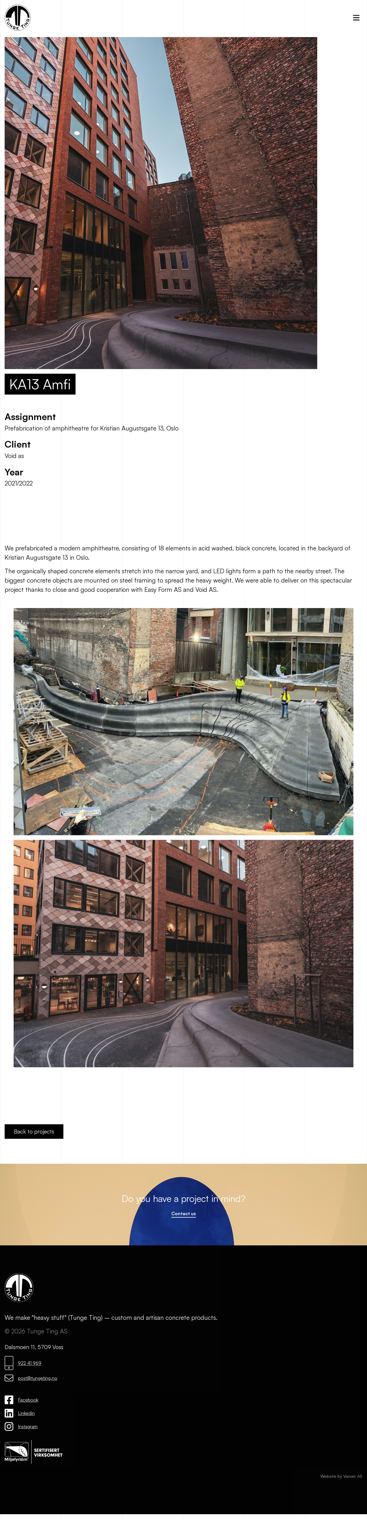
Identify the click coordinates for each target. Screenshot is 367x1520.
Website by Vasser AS (341, 1476)
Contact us (183, 1214)
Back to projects (34, 1131)
